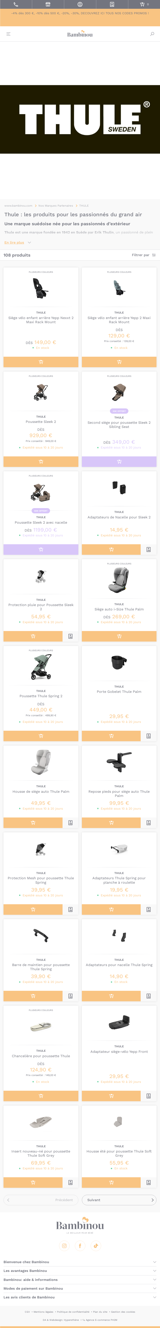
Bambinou (80, 33)
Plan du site (100, 1311)
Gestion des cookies (123, 1311)
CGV (27, 1311)
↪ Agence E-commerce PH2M (100, 1320)
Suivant (93, 1200)
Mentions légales (43, 1311)
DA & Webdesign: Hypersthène (61, 1320)
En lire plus (14, 242)
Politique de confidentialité (73, 1311)
